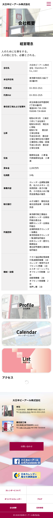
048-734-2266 (25, 427)
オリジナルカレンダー (13, 499)
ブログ (39, 499)
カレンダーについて (13, 490)
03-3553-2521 (25, 412)
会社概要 (13, 507)
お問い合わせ (27, 446)
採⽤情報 (39, 507)
